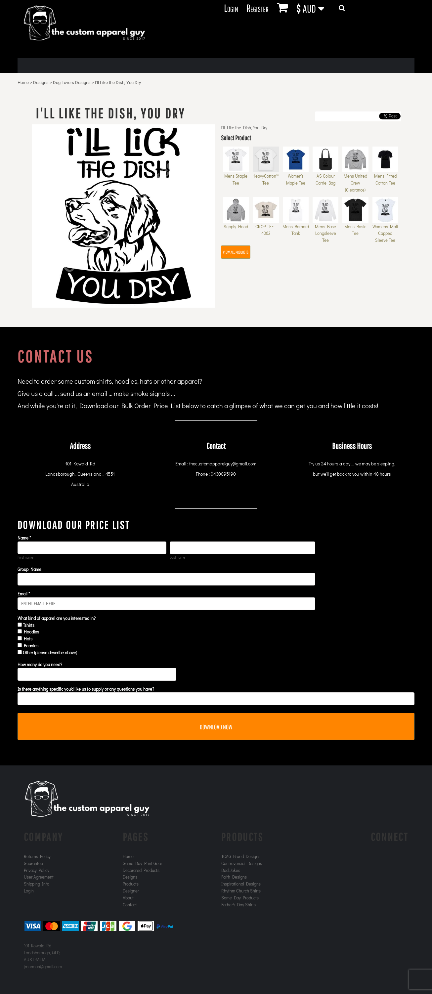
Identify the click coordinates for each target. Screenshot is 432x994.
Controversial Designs (241, 863)
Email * (24, 593)
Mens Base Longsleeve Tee (325, 233)
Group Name (29, 569)
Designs (41, 82)
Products (131, 883)
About (128, 897)
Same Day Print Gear (142, 863)
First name (25, 557)
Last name (177, 557)
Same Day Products (240, 897)
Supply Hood (236, 226)
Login (231, 8)
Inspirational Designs (241, 883)
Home (23, 82)
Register (257, 8)
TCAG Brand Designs (240, 856)
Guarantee (33, 863)
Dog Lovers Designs (72, 82)
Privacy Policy (36, 870)
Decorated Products (141, 870)
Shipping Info (36, 883)
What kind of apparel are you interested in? (57, 618)
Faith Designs (234, 877)
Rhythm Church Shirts (241, 890)
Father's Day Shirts (238, 904)
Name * (24, 537)
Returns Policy (37, 856)
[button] (314, 8)
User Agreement (39, 877)
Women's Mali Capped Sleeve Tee (385, 233)
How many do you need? (40, 664)
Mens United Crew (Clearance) (355, 183)
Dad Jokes (230, 870)
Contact (130, 904)
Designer (131, 890)
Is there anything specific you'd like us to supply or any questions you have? (86, 689)
